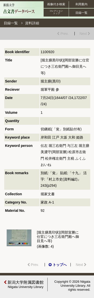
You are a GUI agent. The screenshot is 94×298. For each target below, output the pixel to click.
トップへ (58, 265)
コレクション (56, 12)
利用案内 (81, 4)
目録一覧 (81, 13)
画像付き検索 (56, 4)
